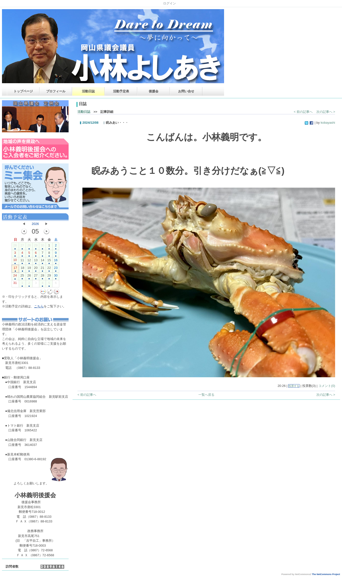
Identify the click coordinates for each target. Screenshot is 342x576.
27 (22, 246)
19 (29, 269)
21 (42, 269)
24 (15, 276)
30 (42, 246)
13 (36, 261)
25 (22, 276)
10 (15, 261)
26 (15, 246)
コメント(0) (326, 386)
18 (22, 269)
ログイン (169, 3)
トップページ (23, 91)
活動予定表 (121, 91)
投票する (293, 385)
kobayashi (328, 122)
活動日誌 (88, 91)
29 (36, 246)
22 (49, 269)
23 (55, 269)
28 (29, 246)
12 (29, 261)
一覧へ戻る (206, 395)
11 (22, 261)
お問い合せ (186, 91)
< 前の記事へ (303, 112)
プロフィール (55, 91)
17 (15, 269)
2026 (35, 224)
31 (15, 284)
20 (36, 269)
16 (55, 261)
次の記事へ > (325, 112)
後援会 (153, 91)
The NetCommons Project (326, 574)
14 (42, 261)
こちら (39, 306)
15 (49, 261)
